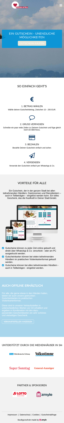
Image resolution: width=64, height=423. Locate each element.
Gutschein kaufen (32, 43)
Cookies (35, 415)
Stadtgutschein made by (32, 420)
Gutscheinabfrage (48, 415)
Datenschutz (24, 415)
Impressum (13, 415)
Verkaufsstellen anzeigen (18, 321)
